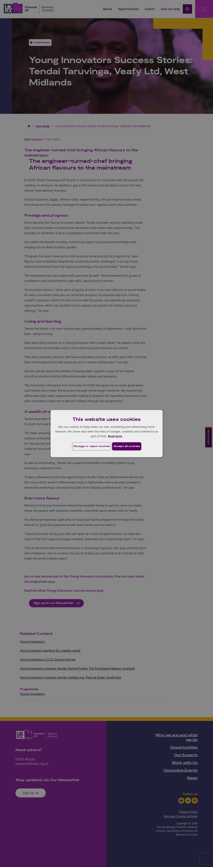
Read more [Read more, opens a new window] (115, 436)
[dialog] (107, 433)
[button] (86, 446)
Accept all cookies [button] (128, 446)
